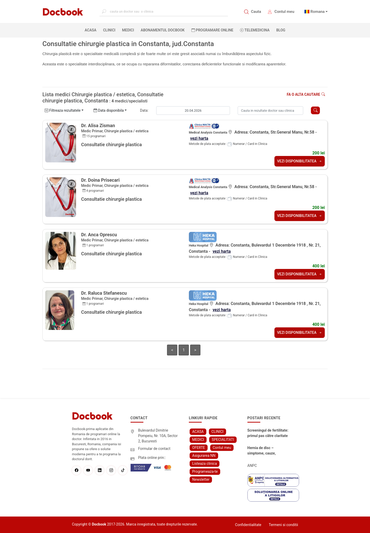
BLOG (280, 30)
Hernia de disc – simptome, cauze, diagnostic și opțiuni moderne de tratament (265, 451)
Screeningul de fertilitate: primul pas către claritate (268, 433)
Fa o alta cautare (306, 94)
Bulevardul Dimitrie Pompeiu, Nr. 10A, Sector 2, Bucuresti (158, 435)
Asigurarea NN (204, 455)
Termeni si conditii (283, 525)
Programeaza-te (205, 471)
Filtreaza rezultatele (62, 110)
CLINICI (109, 30)
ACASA (92, 30)
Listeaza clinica (204, 463)
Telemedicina (255, 30)
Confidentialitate (248, 525)
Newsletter (200, 479)
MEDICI (128, 30)
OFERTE (198, 447)
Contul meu (284, 11)
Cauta (256, 11)
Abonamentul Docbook (163, 30)
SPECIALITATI (223, 440)
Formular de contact (154, 449)
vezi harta (199, 138)
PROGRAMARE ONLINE (212, 30)
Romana (317, 11)
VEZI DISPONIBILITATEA (299, 161)
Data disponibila (109, 110)
